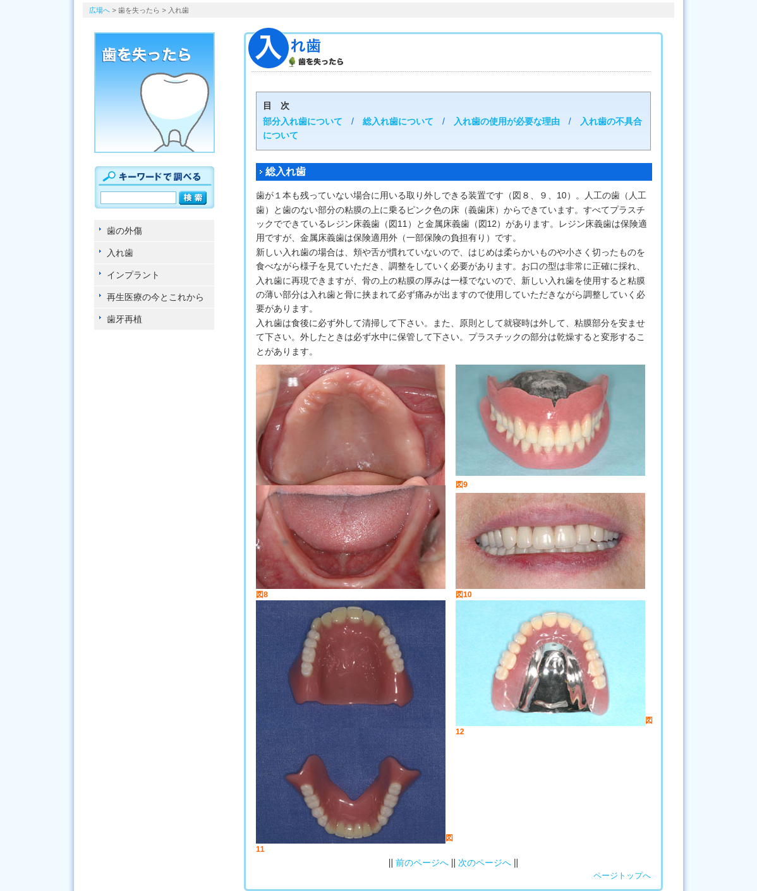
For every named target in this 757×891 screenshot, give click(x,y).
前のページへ (422, 863)
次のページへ (484, 863)
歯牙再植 (124, 319)
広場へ (99, 10)
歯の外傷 (124, 231)
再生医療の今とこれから (155, 297)
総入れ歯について (398, 121)
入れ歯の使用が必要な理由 (507, 121)
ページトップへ (622, 875)
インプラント (133, 275)
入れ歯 (120, 253)
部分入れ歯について (302, 121)
